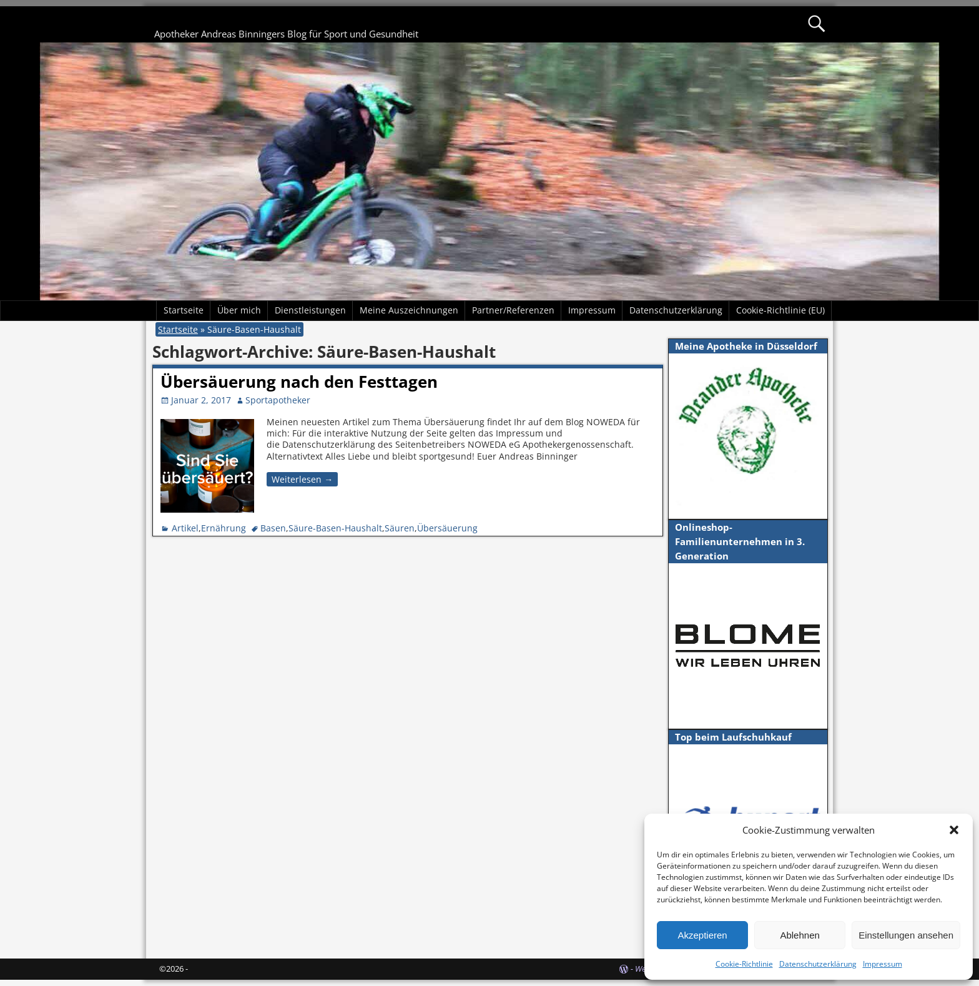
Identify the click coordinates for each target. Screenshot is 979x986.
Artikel (185, 528)
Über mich (239, 310)
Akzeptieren (702, 935)
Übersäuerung (447, 528)
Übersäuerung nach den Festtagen (299, 381)
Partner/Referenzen (513, 310)
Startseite (184, 310)
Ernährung (223, 528)
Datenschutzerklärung (818, 964)
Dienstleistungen (310, 310)
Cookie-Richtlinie (744, 964)
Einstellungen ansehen (905, 935)
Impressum (882, 964)
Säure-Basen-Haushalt (335, 528)
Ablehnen (799, 935)
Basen (273, 528)
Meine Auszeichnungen (409, 310)
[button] (954, 830)
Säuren (400, 528)
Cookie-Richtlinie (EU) (780, 310)
